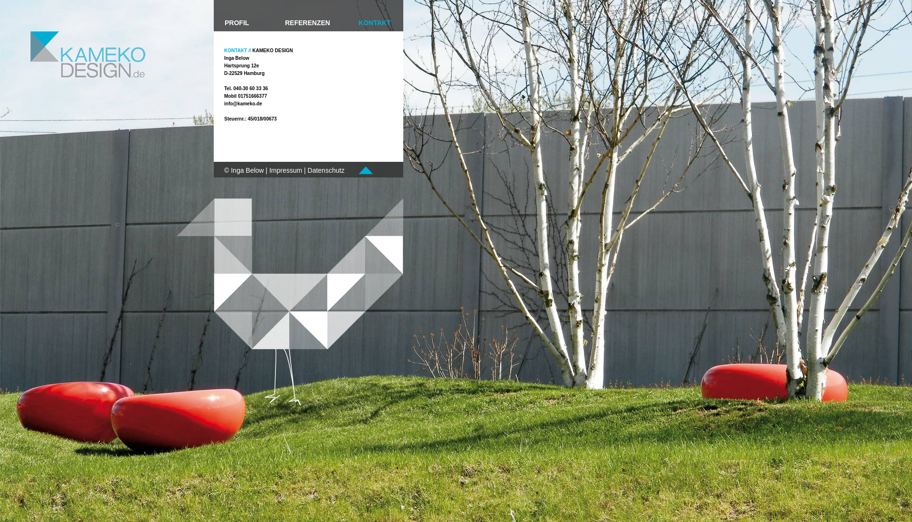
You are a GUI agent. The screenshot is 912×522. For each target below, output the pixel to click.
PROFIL (237, 23)
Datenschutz (326, 170)
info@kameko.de (243, 103)
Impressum (285, 170)
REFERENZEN (307, 23)
